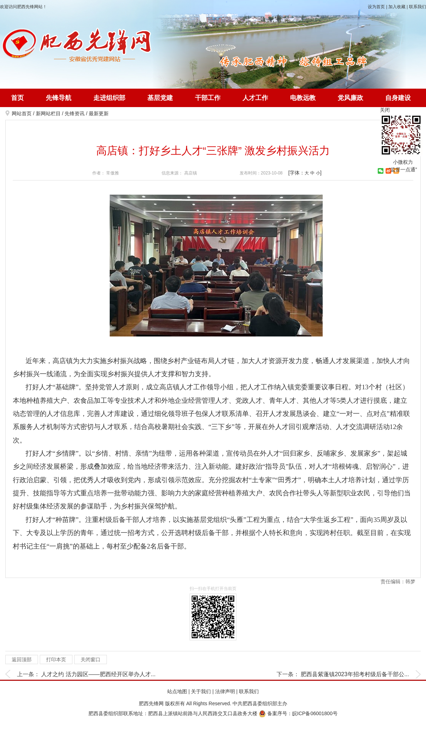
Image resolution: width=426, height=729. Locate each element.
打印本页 (56, 659)
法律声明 (225, 691)
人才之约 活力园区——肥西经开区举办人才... (98, 674)
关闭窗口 (90, 659)
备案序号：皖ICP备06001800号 (298, 713)
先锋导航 (58, 97)
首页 (17, 97)
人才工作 (255, 97)
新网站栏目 (48, 113)
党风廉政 (350, 97)
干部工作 (207, 97)
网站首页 (22, 113)
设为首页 (376, 6)
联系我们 (417, 6)
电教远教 (303, 97)
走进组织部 (109, 97)
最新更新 (99, 113)
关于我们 (201, 691)
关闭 (385, 110)
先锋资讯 (74, 113)
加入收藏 (396, 6)
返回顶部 (22, 659)
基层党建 (160, 97)
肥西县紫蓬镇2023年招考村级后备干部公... (355, 674)
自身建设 (398, 97)
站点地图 (177, 691)
